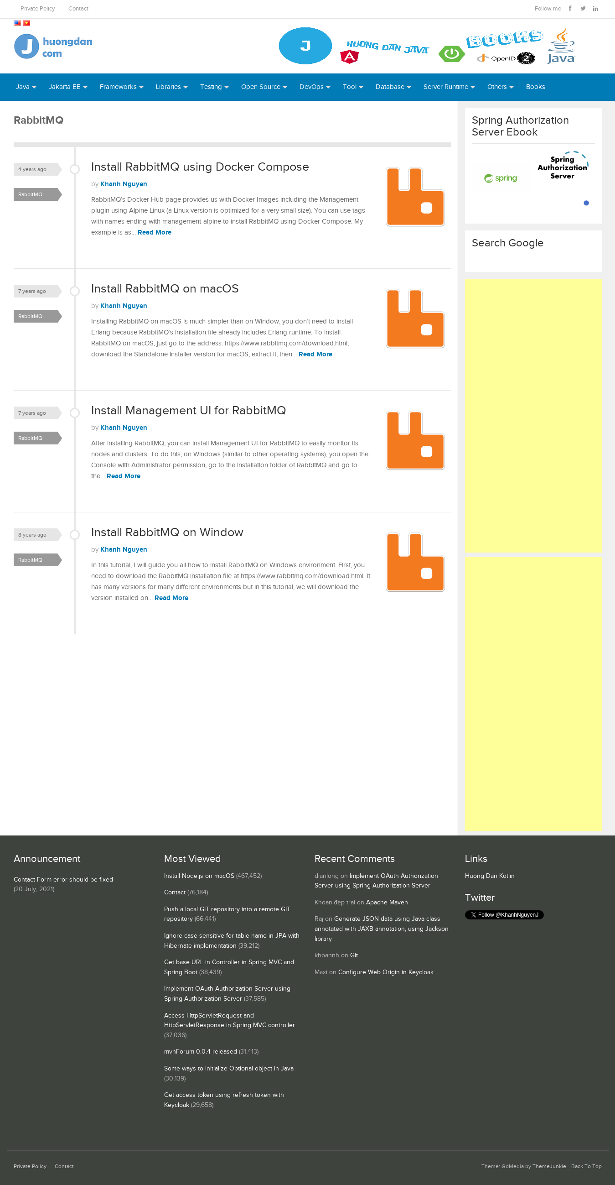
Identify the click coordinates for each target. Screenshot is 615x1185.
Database (390, 87)
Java (23, 87)
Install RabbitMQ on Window (167, 532)
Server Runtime (446, 87)
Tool (350, 87)
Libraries (168, 87)
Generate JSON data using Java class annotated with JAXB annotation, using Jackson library (382, 928)
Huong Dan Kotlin (490, 876)
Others (497, 87)
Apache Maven (387, 902)
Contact (78, 8)
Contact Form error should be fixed (63, 879)
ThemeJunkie (549, 1166)
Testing (211, 87)
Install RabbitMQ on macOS (165, 289)
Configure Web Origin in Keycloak (386, 972)
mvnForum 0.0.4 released (200, 1051)
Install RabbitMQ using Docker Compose (200, 167)
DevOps (312, 87)
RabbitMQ (30, 194)
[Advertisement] (533, 416)
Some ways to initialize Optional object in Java (229, 1068)
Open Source (260, 87)
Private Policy (38, 8)
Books (535, 87)
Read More (154, 232)
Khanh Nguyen (123, 184)
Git (354, 955)
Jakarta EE (65, 87)
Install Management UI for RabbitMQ (188, 410)
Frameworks (118, 87)
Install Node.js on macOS (199, 876)
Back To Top (586, 1166)
